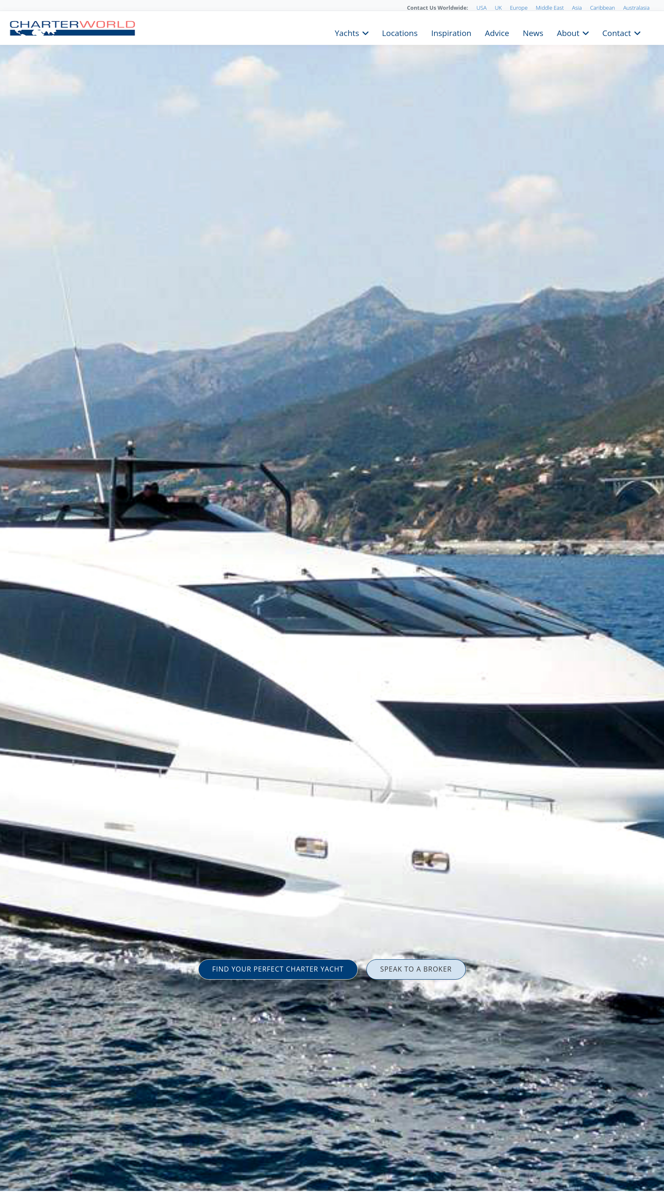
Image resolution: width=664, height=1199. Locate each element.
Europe (519, 7)
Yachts (347, 32)
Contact (616, 32)
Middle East (550, 7)
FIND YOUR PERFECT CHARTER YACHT (278, 969)
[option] (332, 599)
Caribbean (602, 7)
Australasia (636, 7)
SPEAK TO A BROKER (416, 969)
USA (481, 7)
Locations (400, 32)
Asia (577, 7)
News (533, 32)
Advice (497, 32)
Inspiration (451, 32)
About (568, 32)
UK (498, 7)
